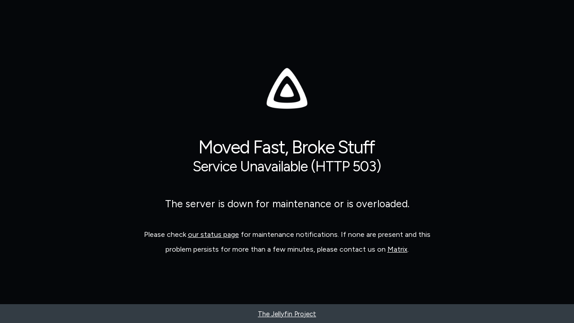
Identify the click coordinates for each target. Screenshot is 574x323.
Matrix (397, 249)
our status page (213, 234)
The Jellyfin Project (287, 314)
